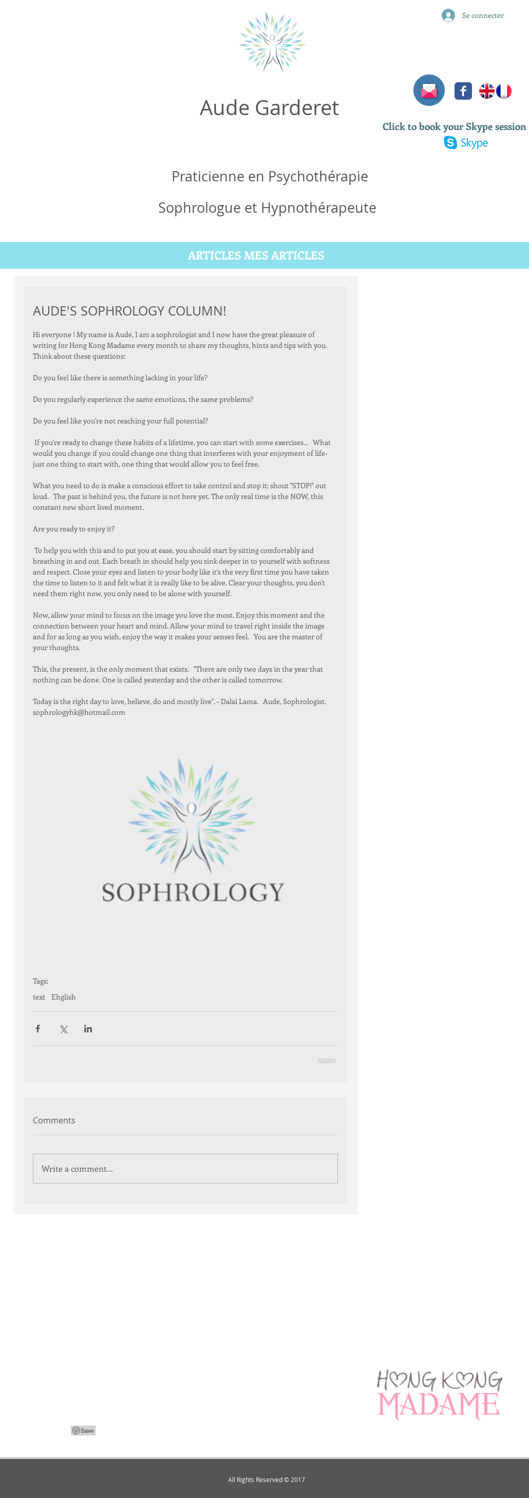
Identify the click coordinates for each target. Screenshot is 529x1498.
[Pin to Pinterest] (84, 1431)
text (39, 996)
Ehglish (63, 996)
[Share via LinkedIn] (88, 1028)
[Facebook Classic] (463, 91)
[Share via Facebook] (38, 1028)
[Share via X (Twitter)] (63, 1028)
